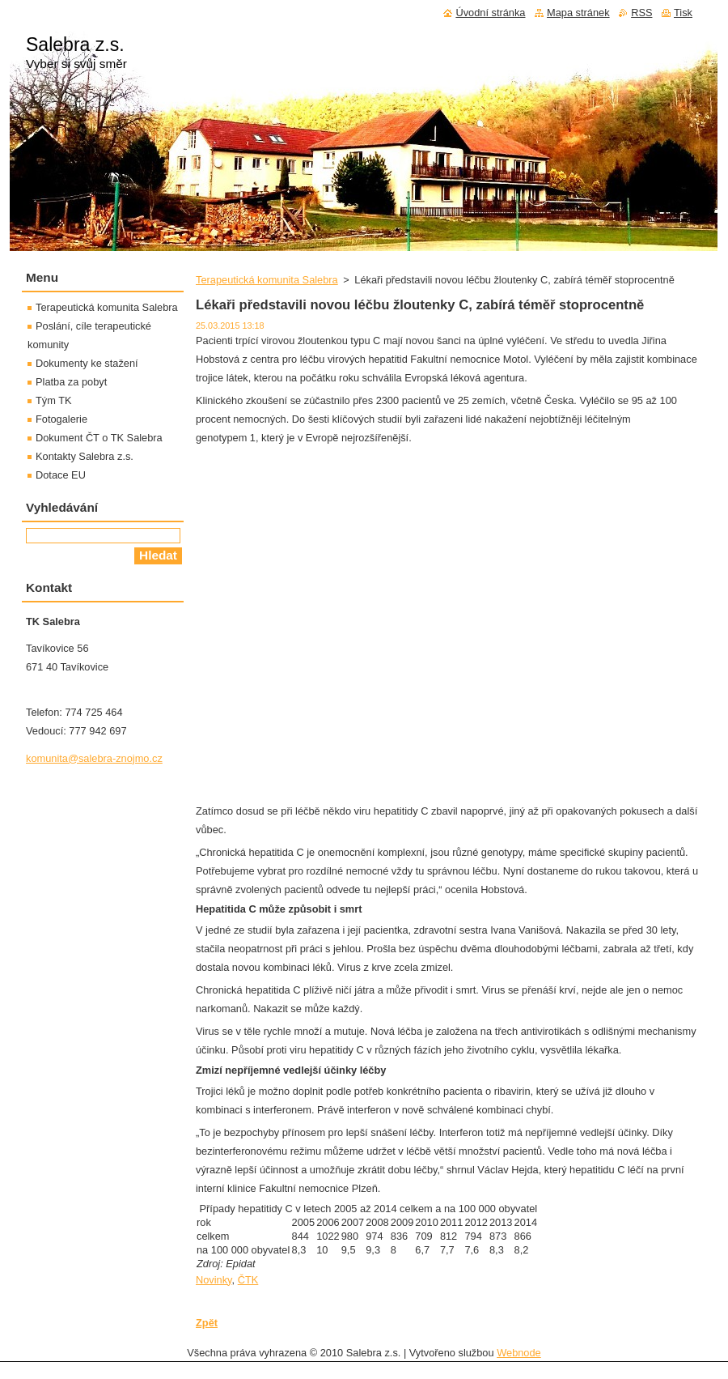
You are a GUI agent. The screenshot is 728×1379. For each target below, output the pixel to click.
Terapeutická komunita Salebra (267, 280)
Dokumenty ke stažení (87, 363)
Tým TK (54, 400)
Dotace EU (61, 475)
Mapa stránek (578, 12)
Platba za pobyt (71, 382)
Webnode (519, 1353)
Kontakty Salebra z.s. (84, 456)
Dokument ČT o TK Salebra (99, 438)
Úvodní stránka (490, 12)
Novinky (214, 1280)
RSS (641, 12)
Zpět (207, 1323)
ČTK (248, 1280)
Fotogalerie (61, 419)
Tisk (683, 12)
